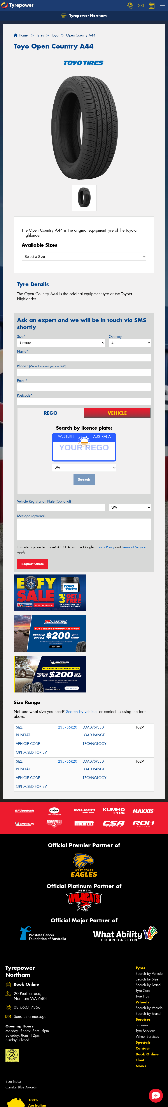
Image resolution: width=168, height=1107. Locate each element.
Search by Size (147, 934)
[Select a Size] (84, 257)
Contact (143, 1003)
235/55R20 (67, 682)
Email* (22, 380)
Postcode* (24, 395)
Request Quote (32, 564)
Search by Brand (148, 940)
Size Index (13, 1036)
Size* (21, 336)
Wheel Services (147, 991)
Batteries (142, 980)
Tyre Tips (142, 951)
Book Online (147, 1009)
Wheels (142, 957)
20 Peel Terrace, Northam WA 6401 (31, 951)
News (141, 1021)
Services (143, 974)
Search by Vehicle (149, 928)
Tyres (140, 922)
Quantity (115, 336)
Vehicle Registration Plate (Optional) (44, 501)
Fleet (140, 1015)
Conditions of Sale (58, 1100)
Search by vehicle (81, 666)
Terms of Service (133, 547)
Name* (22, 351)
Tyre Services (145, 986)
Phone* (41, 366)
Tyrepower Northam (84, 15)
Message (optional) (31, 516)
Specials (143, 997)
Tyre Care (143, 945)
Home (21, 35)
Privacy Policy (104, 547)
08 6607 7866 (27, 962)
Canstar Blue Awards (21, 1042)
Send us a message (30, 971)
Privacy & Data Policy (31, 1100)
